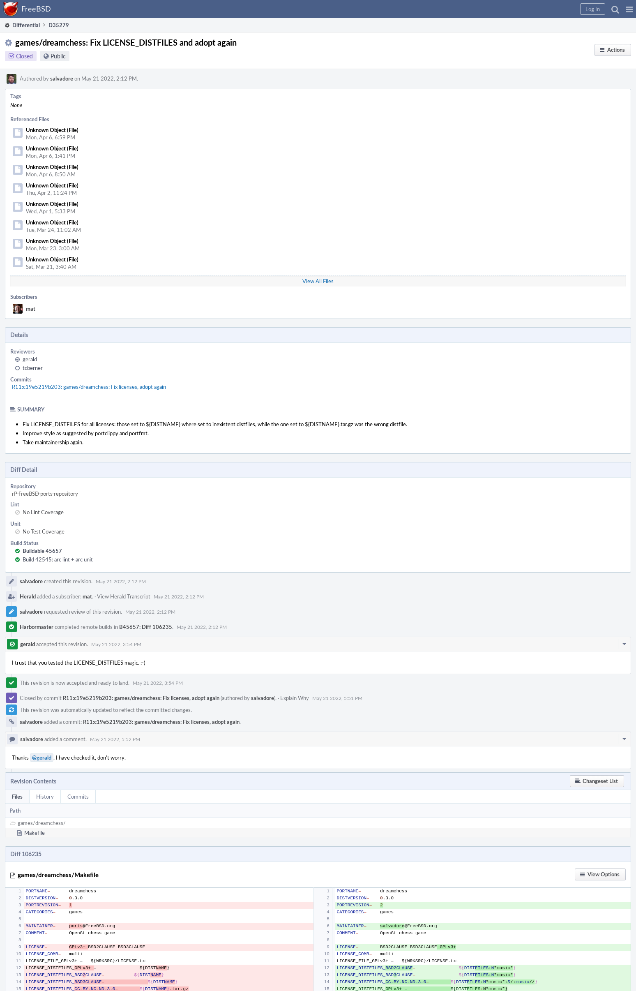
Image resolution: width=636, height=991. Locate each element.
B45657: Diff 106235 (145, 627)
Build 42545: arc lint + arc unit (58, 559)
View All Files (318, 281)
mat (30, 308)
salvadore (61, 78)
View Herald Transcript (123, 596)
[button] (629, 9)
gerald (30, 359)
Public (58, 56)
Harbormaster (36, 627)
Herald (28, 596)
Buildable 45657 (42, 550)
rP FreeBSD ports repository (45, 493)
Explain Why (294, 698)
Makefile (34, 832)
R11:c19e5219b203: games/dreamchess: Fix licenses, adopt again (89, 386)
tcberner (33, 368)
